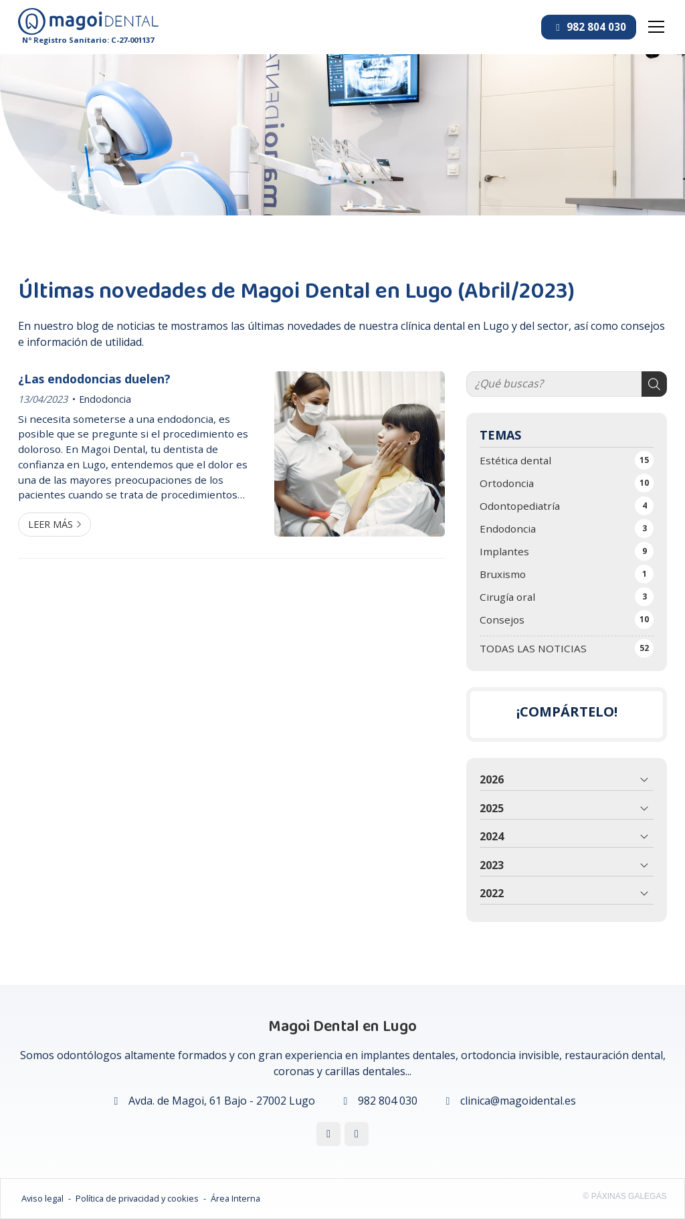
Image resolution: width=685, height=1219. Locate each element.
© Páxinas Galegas (625, 1196)
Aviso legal (42, 1198)
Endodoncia (105, 399)
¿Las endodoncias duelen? (96, 378)
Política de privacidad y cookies (137, 1198)
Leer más (50, 524)
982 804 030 (387, 1100)
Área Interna (235, 1198)
